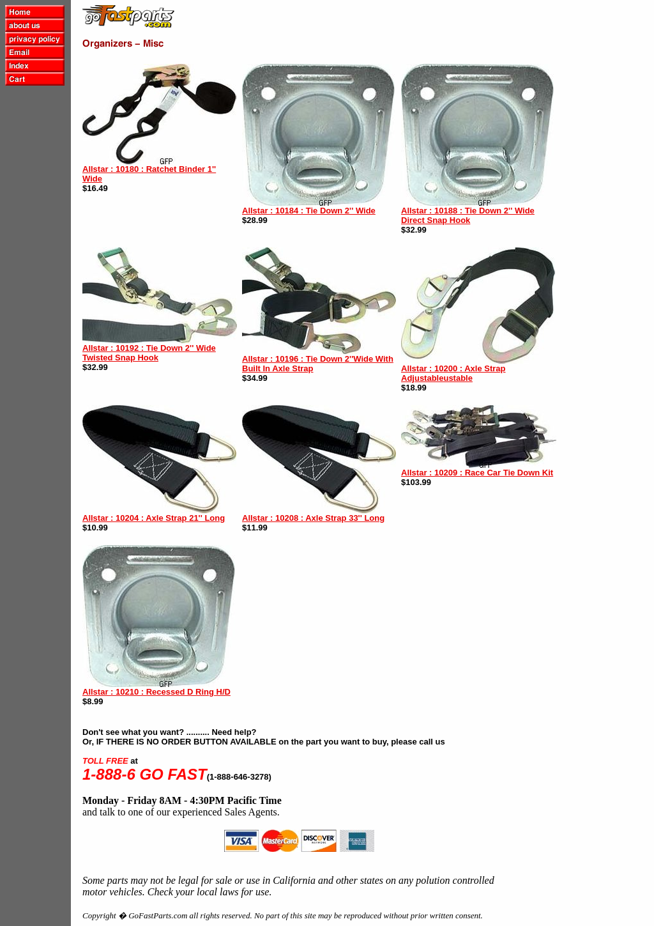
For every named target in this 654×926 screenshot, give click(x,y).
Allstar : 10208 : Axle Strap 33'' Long (313, 518)
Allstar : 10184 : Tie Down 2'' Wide (309, 210)
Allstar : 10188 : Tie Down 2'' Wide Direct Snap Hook (468, 215)
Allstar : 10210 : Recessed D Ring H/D (156, 692)
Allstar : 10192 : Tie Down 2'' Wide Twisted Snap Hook (149, 352)
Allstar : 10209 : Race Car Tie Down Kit (477, 472)
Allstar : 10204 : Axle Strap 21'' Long (153, 518)
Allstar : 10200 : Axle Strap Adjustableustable (453, 373)
